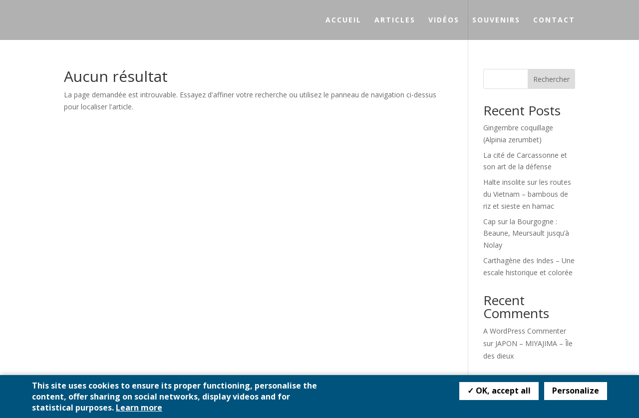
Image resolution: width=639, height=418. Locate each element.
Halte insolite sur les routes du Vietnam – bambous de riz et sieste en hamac (527, 194)
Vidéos (443, 20)
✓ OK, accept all (499, 390)
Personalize (575, 390)
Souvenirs (496, 20)
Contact (554, 20)
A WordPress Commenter (524, 331)
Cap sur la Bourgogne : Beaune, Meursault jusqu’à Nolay (526, 233)
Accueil (343, 20)
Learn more (139, 407)
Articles (394, 20)
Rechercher (551, 79)
